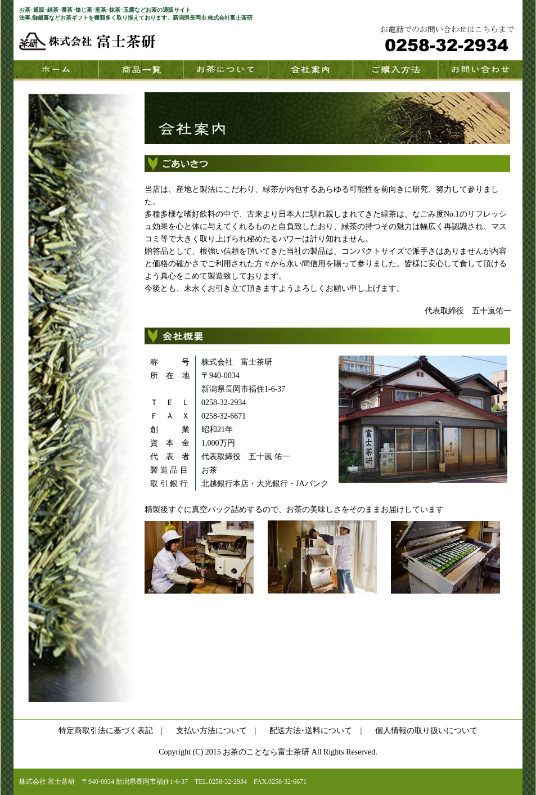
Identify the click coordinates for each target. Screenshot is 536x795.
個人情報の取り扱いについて (426, 730)
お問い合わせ (480, 70)
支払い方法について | (216, 730)
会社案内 (310, 70)
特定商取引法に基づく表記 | (110, 730)
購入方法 (395, 70)
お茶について (225, 70)
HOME (55, 70)
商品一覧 (140, 70)
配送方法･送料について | (315, 730)
